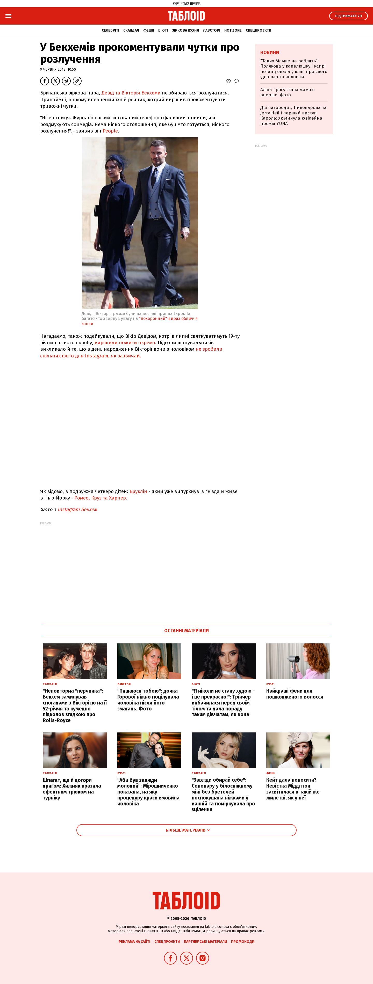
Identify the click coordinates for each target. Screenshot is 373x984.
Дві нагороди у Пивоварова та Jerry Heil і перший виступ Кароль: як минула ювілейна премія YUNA (293, 115)
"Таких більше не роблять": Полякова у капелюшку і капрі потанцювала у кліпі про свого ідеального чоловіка (293, 68)
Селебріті (110, 30)
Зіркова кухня (185, 30)
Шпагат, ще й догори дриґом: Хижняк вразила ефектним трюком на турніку (72, 789)
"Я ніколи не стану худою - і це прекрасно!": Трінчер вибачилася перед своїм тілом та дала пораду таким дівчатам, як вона (223, 702)
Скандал (131, 30)
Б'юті (163, 30)
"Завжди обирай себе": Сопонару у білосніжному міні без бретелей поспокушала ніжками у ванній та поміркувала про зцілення (223, 794)
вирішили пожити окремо (125, 343)
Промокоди (242, 941)
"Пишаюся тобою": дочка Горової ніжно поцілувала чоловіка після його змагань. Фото (148, 699)
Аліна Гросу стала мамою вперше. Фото (287, 92)
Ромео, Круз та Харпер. (100, 498)
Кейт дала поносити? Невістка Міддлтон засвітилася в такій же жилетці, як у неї (293, 789)
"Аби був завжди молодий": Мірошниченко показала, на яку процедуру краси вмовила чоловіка (148, 792)
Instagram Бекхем (78, 509)
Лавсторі (211, 30)
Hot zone (233, 30)
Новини (269, 52)
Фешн (148, 30)
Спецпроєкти (258, 30)
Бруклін (138, 491)
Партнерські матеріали (205, 941)
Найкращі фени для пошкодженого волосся (294, 694)
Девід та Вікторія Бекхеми (132, 93)
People (110, 131)
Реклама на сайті (134, 941)
